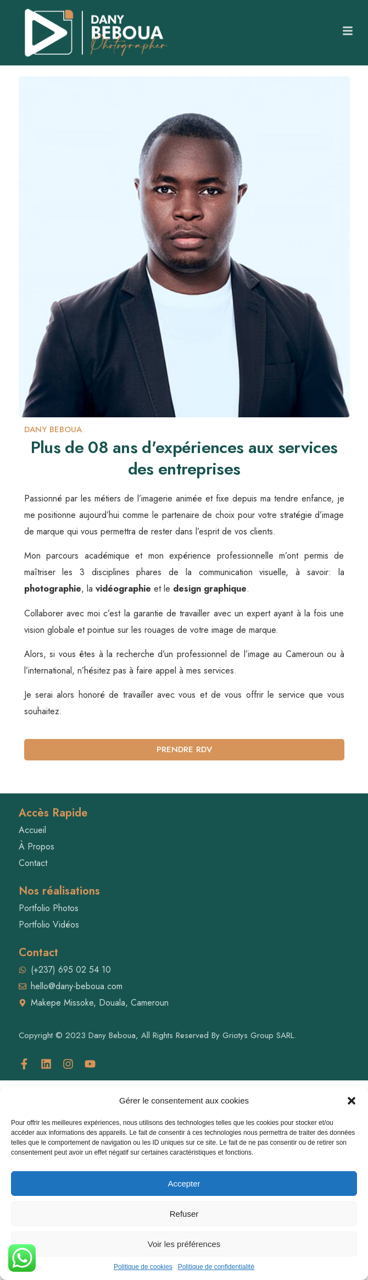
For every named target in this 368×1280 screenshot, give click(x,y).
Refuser (184, 1213)
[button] (351, 1100)
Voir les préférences (184, 1244)
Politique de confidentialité (216, 1267)
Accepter (184, 1183)
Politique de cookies (143, 1267)
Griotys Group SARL (258, 1035)
